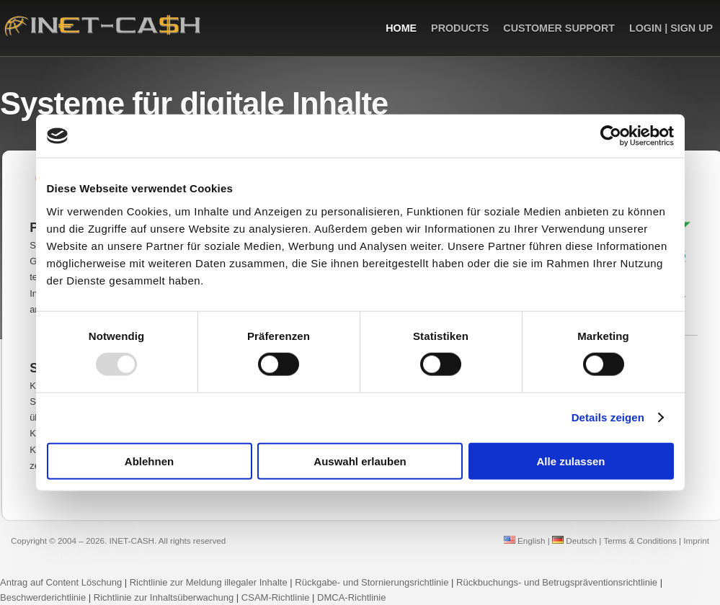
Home (401, 28)
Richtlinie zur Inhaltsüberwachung (165, 597)
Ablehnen (149, 460)
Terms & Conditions (639, 540)
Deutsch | (576, 540)
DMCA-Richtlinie (351, 597)
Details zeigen (608, 417)
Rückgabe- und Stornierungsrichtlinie (371, 582)
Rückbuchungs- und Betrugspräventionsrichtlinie (556, 582)
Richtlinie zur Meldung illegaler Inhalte (209, 582)
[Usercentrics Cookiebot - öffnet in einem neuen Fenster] (611, 136)
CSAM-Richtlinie (275, 597)
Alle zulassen (570, 460)
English (525, 540)
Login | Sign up (671, 28)
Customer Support (559, 28)
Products (460, 28)
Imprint (696, 540)
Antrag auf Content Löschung (61, 582)
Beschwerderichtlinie (43, 597)
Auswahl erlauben (360, 460)
